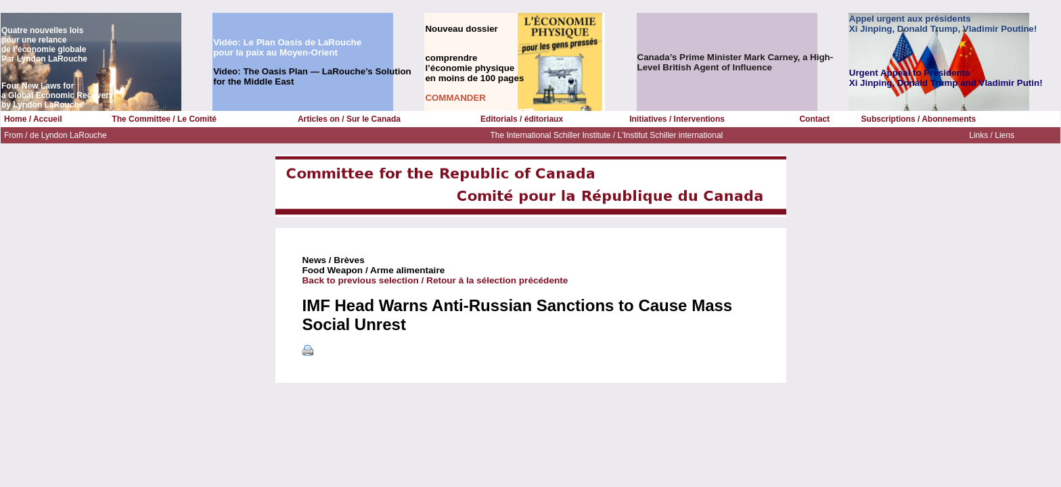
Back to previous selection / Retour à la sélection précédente (435, 280)
